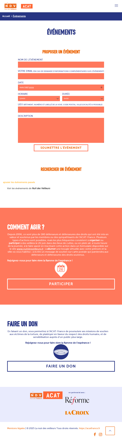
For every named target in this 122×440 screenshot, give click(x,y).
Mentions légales (16, 428)
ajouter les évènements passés (19, 182)
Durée (83, 97)
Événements (19, 16)
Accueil (6, 16)
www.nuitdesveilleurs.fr (30, 249)
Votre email (61, 74)
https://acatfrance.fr (89, 428)
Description (61, 129)
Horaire (39, 97)
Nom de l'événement (61, 63)
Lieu (61, 108)
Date (61, 86)
